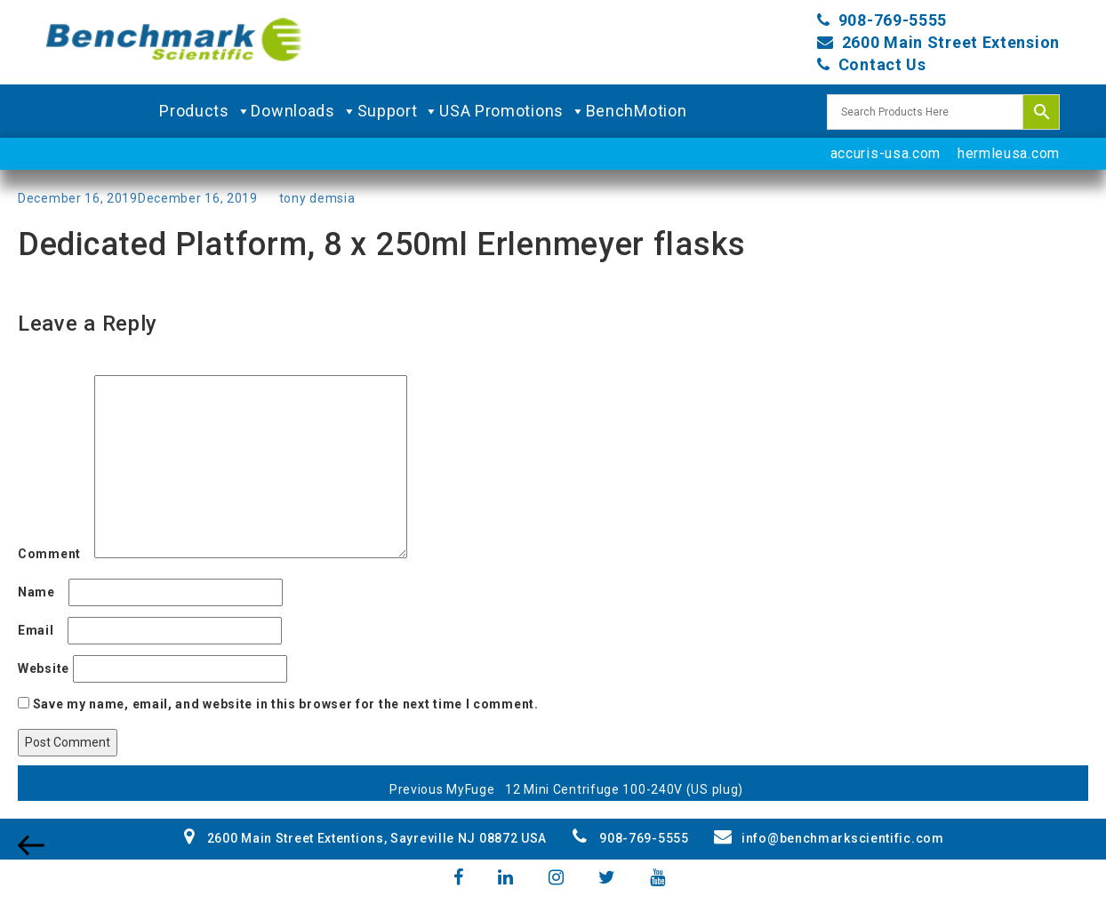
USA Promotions (512, 111)
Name (41, 592)
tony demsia (317, 198)
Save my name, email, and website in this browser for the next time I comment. (286, 704)
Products (205, 111)
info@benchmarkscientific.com (828, 838)
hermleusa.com (1009, 153)
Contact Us (882, 64)
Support (398, 111)
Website (43, 668)
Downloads (304, 111)
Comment (54, 554)
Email (41, 630)
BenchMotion (636, 110)
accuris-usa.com (886, 153)
